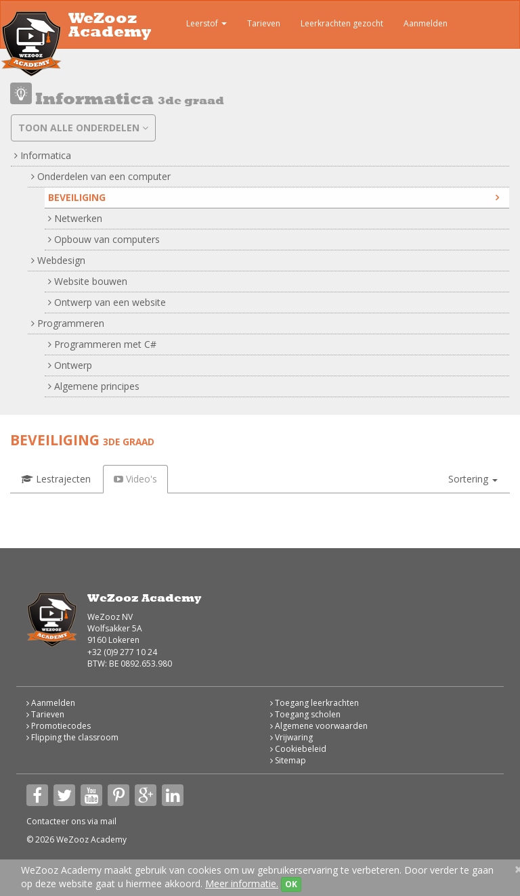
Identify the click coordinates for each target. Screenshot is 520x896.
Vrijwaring (291, 737)
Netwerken (75, 218)
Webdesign (58, 260)
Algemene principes (93, 386)
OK (291, 884)
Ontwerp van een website (107, 302)
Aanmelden (426, 23)
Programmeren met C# (102, 344)
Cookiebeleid (298, 749)
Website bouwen (87, 281)
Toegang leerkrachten (314, 703)
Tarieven (263, 23)
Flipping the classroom (72, 737)
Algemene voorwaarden (319, 726)
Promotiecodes (58, 726)
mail (108, 821)
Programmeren (67, 323)
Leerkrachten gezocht (342, 23)
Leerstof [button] (197, 25)
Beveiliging (273, 197)
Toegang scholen (305, 714)
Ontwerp (70, 365)
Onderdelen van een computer (101, 176)
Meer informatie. (241, 883)
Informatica (42, 155)
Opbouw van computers (104, 239)
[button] (472, 479)
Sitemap (288, 760)
